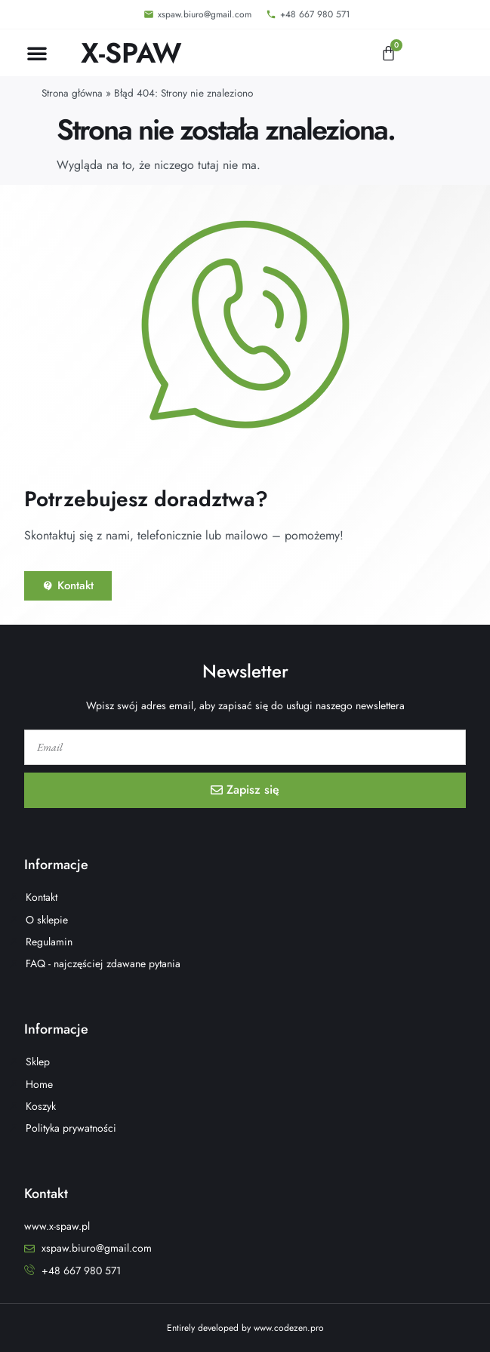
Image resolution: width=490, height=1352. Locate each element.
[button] (37, 53)
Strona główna (72, 92)
